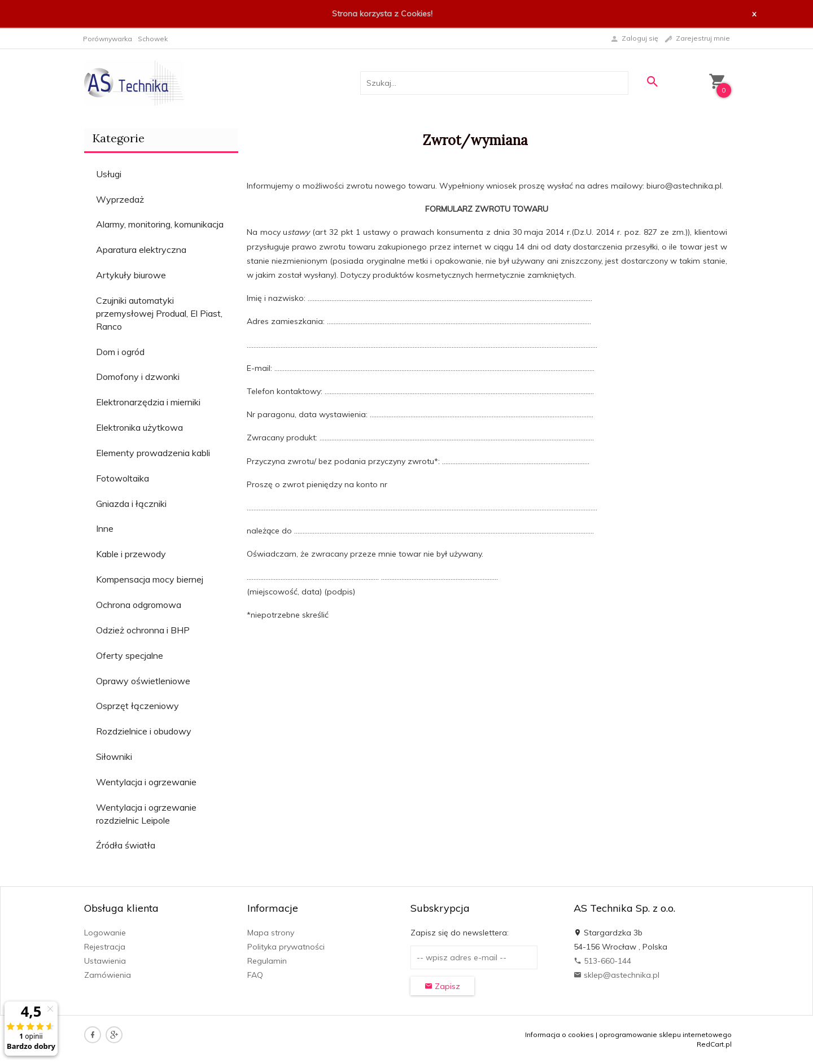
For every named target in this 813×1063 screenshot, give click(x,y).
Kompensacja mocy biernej (149, 579)
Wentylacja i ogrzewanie (146, 782)
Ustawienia (105, 961)
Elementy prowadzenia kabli (153, 452)
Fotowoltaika (122, 478)
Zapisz (442, 986)
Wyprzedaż (120, 199)
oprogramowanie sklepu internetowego (665, 1034)
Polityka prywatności (286, 947)
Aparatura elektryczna (141, 249)
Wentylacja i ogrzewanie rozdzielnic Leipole (146, 814)
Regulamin (267, 961)
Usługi (108, 174)
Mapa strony (270, 933)
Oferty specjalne (129, 655)
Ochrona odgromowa (138, 604)
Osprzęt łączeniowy (137, 705)
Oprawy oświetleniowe (143, 680)
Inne (104, 528)
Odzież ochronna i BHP (143, 630)
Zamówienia (107, 975)
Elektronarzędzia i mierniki (148, 402)
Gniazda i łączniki (131, 503)
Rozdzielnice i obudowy (143, 731)
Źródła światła (125, 845)
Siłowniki (114, 756)
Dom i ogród (120, 351)
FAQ (255, 975)
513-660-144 (602, 961)
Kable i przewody (131, 553)
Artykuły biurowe (131, 275)
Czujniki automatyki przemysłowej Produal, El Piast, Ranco (159, 313)
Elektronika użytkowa (139, 427)
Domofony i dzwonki (138, 376)
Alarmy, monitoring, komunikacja (160, 224)
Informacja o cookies (559, 1034)
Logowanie (105, 933)
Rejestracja (104, 947)
